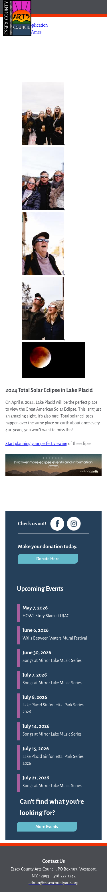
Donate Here (48, 558)
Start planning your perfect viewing (36, 443)
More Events (46, 826)
